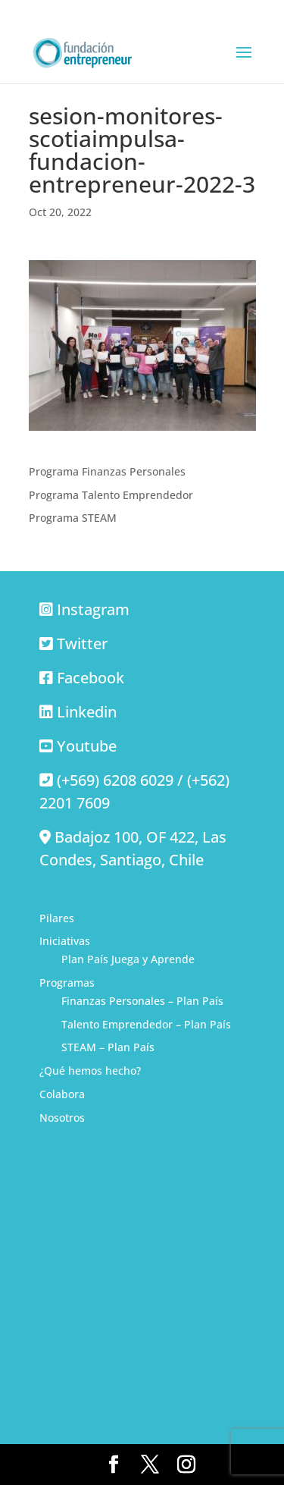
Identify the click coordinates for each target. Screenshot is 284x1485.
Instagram (93, 609)
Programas (67, 982)
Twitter (82, 643)
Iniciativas (64, 941)
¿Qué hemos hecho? (90, 1070)
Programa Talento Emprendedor (111, 495)
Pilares (56, 918)
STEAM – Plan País (107, 1047)
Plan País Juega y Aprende (128, 959)
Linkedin (87, 712)
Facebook (90, 677)
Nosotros (62, 1117)
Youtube (87, 746)
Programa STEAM (73, 517)
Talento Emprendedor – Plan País (146, 1024)
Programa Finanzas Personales (107, 471)
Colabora (62, 1094)
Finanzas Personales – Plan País (142, 1001)
